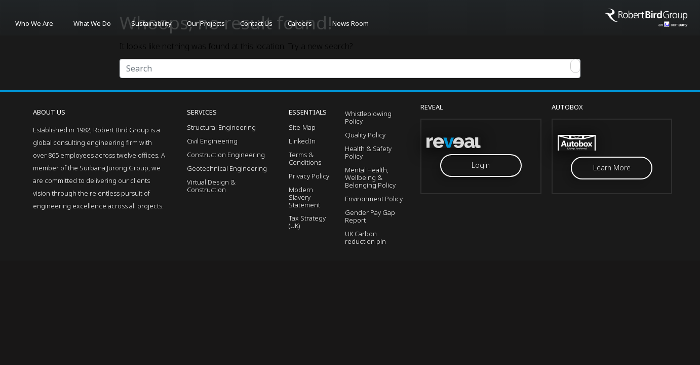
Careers (300, 23)
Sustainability (151, 23)
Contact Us (256, 23)
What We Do (92, 23)
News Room (350, 23)
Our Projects (206, 23)
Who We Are (34, 23)
